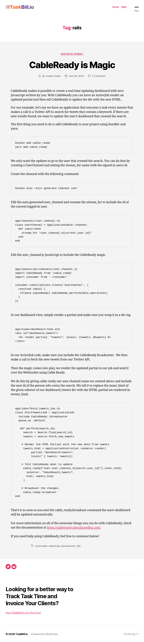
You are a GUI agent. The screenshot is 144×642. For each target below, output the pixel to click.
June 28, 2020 (76, 76)
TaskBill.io (21, 634)
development (68, 546)
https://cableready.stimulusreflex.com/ (73, 528)
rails (78, 546)
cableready (54, 546)
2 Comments (98, 76)
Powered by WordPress (44, 634)
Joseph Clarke (53, 76)
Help (123, 6)
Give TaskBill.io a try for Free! (23, 612)
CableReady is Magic (72, 64)
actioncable (41, 546)
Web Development (72, 54)
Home (115, 6)
